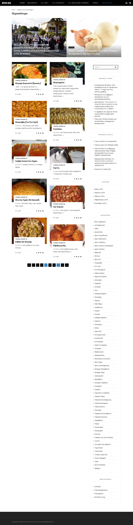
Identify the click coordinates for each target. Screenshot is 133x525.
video (96, 228)
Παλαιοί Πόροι (100, 396)
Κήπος (97, 328)
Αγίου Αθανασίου (100, 239)
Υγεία (96, 461)
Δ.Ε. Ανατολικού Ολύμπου (78, 3)
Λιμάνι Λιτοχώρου (101, 345)
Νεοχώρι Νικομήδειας (102, 369)
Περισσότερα (107, 3)
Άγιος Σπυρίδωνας (101, 235)
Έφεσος (97, 300)
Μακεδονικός (99, 352)
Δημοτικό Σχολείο (101, 276)
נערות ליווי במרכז (99, 149)
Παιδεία (97, 389)
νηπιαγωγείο (99, 376)
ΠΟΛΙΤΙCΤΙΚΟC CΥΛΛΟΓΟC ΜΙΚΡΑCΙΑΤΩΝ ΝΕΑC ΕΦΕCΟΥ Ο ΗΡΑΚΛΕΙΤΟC (106, 163)
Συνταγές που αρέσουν (103, 444)
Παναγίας (98, 410)
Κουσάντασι (99, 338)
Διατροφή (98, 280)
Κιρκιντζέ (107, 169)
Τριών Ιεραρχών (100, 458)
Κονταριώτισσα (100, 335)
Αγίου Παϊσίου (100, 249)
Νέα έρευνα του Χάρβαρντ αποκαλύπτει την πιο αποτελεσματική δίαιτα (104, 97)
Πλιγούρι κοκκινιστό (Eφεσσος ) (28, 83)
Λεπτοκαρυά (99, 341)
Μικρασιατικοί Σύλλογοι (103, 159)
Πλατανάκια (99, 427)
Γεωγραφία (98, 263)
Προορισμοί (99, 431)
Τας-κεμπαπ (58, 206)
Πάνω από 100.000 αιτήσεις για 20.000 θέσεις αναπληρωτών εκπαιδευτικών (105, 121)
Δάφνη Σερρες (99, 273)
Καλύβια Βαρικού (100, 318)
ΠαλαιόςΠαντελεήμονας (103, 400)
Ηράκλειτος (99, 307)
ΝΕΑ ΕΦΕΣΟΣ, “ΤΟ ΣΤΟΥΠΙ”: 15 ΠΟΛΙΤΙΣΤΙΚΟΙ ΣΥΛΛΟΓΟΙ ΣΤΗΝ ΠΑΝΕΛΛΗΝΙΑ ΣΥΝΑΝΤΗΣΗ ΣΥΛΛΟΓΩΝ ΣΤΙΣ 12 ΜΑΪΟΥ (36, 49)
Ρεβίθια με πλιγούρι (23, 241)
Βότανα (97, 256)
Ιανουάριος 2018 (100, 203)
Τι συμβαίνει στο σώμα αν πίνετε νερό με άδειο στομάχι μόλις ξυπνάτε (106, 114)
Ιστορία (97, 314)
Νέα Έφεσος (32, 3)
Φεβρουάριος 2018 (101, 200)
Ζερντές (56, 167)
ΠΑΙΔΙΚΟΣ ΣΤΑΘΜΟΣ (102, 393)
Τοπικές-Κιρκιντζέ (21, 80)
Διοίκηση (98, 287)
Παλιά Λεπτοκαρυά (101, 403)
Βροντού (98, 259)
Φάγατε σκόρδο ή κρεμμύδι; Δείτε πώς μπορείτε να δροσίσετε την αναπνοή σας (93, 52)
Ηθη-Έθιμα (98, 304)
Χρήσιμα (71, 47)
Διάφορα (98, 283)
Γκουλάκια (57, 129)
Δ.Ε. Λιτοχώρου (58, 3)
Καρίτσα (97, 321)
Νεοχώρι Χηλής (113, 145)
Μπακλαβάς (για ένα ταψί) (26, 122)
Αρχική (22, 3)
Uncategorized (100, 225)
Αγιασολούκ (112, 141)
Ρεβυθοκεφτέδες (59, 245)
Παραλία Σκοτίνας (101, 417)
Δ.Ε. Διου (44, 3)
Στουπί (97, 441)
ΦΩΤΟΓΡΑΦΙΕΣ (100, 465)
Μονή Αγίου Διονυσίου (102, 359)
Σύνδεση (98, 486)
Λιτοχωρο (98, 348)
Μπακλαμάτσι (58, 82)
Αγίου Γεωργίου (100, 242)
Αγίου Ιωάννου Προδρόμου (104, 246)
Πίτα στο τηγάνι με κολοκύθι (27, 200)
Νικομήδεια (98, 379)
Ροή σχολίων (99, 493)
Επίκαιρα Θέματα (100, 294)
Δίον (96, 290)
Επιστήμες (98, 297)
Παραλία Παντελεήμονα (103, 413)
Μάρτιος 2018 (99, 196)
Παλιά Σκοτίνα (100, 407)
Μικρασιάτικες (99, 355)
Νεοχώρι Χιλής (100, 372)
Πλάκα (97, 424)
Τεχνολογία (99, 448)
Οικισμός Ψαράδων (101, 383)
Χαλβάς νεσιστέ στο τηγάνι (26, 161)
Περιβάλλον (99, 420)
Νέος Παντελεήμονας (102, 365)
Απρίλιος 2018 (100, 193)
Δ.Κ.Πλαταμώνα (100, 270)
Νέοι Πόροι (98, 362)
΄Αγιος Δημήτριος (100, 222)
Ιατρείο (97, 311)
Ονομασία (98, 386)
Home (13, 9)
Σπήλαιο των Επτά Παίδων (104, 437)
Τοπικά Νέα (17, 41)
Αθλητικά (98, 252)
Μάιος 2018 (99, 189)
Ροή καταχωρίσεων (101, 490)
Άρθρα (95, 3)
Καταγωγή (98, 324)
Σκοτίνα (97, 434)
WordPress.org (100, 497)
